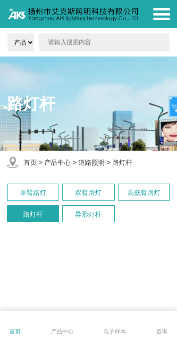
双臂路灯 (88, 192)
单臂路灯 (33, 192)
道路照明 (91, 162)
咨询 (162, 331)
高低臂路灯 (143, 192)
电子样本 (114, 331)
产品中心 (57, 162)
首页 (30, 162)
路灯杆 (122, 162)
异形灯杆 (88, 214)
